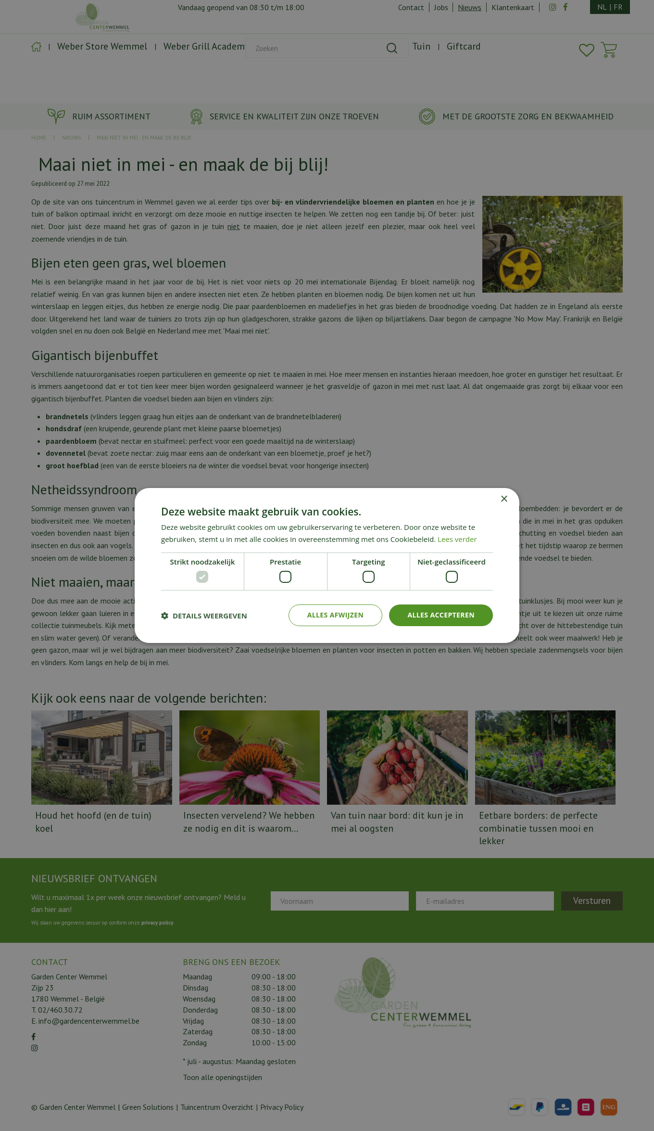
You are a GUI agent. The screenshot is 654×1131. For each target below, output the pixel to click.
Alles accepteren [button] (441, 614)
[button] (204, 615)
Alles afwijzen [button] (335, 614)
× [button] (503, 499)
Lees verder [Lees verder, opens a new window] (457, 539)
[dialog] (327, 565)
